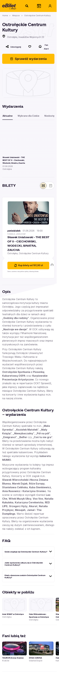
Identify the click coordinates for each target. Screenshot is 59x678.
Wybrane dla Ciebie (28, 115)
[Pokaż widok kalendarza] (51, 186)
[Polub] (30, 47)
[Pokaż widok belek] (43, 186)
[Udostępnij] (13, 47)
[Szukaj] (27, 6)
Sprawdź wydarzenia (28, 59)
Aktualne (8, 115)
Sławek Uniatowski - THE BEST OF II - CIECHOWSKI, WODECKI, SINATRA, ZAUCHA (28, 243)
